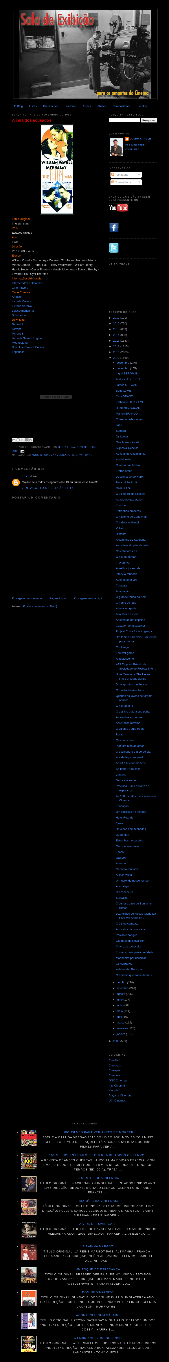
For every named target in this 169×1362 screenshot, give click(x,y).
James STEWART (127, 385)
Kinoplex (114, 1090)
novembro (123, 368)
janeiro (121, 1034)
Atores (87, 106)
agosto (121, 993)
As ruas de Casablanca (130, 453)
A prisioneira (124, 459)
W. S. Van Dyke (82, 455)
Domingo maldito (98, 1292)
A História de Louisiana (130, 929)
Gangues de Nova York (130, 940)
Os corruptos (124, 963)
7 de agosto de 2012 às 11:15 (47, 487)
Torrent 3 (17, 333)
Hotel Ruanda (124, 817)
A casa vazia (124, 874)
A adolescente (125, 658)
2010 (116, 357)
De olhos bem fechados (131, 829)
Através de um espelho (130, 619)
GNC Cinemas (118, 1080)
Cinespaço (115, 1070)
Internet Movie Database (27, 283)
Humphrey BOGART (129, 407)
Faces (119, 852)
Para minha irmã (126, 482)
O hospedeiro (124, 892)
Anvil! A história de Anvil (131, 763)
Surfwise (121, 897)
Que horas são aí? (127, 442)
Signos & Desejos (127, 448)
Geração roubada (127, 869)
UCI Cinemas (117, 1100)
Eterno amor (124, 471)
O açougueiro (124, 705)
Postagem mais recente (27, 598)
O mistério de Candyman (131, 516)
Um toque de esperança (98, 1269)
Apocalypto (123, 886)
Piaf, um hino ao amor (130, 746)
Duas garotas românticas (132, 684)
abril (120, 1016)
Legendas (18, 352)
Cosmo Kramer (140, 139)
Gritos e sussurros (127, 846)
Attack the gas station (129, 499)
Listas (33, 106)
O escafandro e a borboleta (133, 751)
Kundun (121, 505)
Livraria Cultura (21, 301)
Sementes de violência (98, 1178)
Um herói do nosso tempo (132, 880)
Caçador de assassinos (130, 625)
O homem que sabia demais (134, 975)
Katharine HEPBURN (129, 402)
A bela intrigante (126, 608)
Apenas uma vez (126, 579)
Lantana (121, 774)
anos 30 (37, 455)
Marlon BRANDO (127, 413)
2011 (116, 352)
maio (120, 1011)
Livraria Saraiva (22, 306)
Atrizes (101, 106)
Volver (120, 528)
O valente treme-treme (130, 728)
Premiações (50, 106)
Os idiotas (122, 436)
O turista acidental (127, 522)
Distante (121, 534)
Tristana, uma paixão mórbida (135, 952)
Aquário (121, 863)
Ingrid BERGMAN (127, 373)
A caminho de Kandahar (131, 539)
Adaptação (122, 591)
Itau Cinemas (117, 1085)
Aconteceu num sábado (98, 1315)
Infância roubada (126, 574)
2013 (116, 340)
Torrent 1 (17, 324)
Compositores (121, 106)
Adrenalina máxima (128, 723)
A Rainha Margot (98, 1246)
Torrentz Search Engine (27, 338)
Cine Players (20, 287)
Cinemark (115, 1065)
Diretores (70, 106)
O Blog (18, 106)
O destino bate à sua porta (132, 711)
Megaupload (20, 342)
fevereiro (123, 1028)
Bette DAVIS (124, 390)
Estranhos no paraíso (129, 840)
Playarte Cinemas (120, 1095)
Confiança (122, 647)
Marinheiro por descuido (131, 958)
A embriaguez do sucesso (98, 1338)
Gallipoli (121, 857)
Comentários (121, 182)
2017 (116, 317)
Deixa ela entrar (126, 780)
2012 (116, 346)
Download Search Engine (28, 347)
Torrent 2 (17, 329)
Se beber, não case (128, 768)
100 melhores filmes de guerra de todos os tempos (98, 1155)
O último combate (127, 923)
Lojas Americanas (23, 310)
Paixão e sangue (126, 935)
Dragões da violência (98, 1201)
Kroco (25, 476)
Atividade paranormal (129, 757)
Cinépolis (114, 1075)
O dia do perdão (126, 556)
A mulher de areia (127, 614)
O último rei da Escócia (130, 493)
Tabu (119, 425)
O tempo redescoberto (130, 419)
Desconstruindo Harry (129, 476)
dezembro (123, 362)
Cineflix (113, 1060)
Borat (119, 734)
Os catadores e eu (127, 551)
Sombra (121, 430)
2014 (116, 335)
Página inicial (58, 598)
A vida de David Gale (98, 1224)
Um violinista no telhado (131, 811)
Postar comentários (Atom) (40, 606)
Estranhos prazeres (128, 511)
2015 (116, 329)
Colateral (121, 585)
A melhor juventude (128, 568)
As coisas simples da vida (132, 545)
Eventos (142, 106)
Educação (122, 806)
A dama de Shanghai (129, 969)
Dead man (122, 834)
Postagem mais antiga (88, 598)
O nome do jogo (126, 602)
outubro (122, 982)
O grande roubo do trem (131, 597)
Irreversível (123, 562)
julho (120, 999)
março (121, 1022)
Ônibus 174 (123, 488)
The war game (125, 653)
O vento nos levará (128, 465)
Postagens (119, 174)
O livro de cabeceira (128, 946)
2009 (116, 1041)
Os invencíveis (125, 740)
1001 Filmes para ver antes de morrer (97, 1132)
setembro (123, 988)
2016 (116, 323)
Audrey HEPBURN (128, 379)
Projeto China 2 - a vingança (134, 631)
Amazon (17, 296)
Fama (119, 823)
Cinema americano (57, 455)
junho (120, 1005)
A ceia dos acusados (31, 120)
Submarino (19, 315)
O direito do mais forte (130, 690)
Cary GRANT (124, 396)
